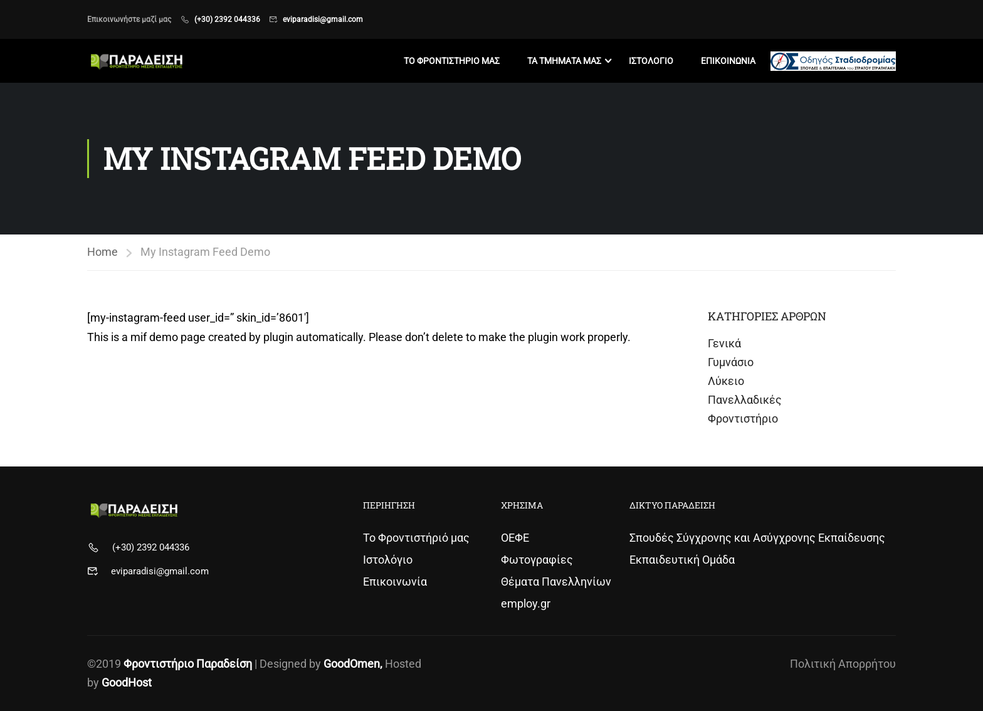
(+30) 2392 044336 (227, 19)
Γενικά (724, 343)
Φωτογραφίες (537, 559)
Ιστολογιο (651, 61)
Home (102, 251)
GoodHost (127, 682)
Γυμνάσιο (731, 362)
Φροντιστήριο (743, 418)
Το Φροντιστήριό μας (416, 537)
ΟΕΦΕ (515, 537)
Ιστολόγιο (388, 559)
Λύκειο (726, 380)
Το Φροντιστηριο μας (452, 61)
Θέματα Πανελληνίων (556, 581)
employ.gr (525, 603)
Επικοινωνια (728, 61)
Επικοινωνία (395, 581)
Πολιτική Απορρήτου (843, 663)
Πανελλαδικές (745, 399)
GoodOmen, (352, 663)
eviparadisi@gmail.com (323, 19)
